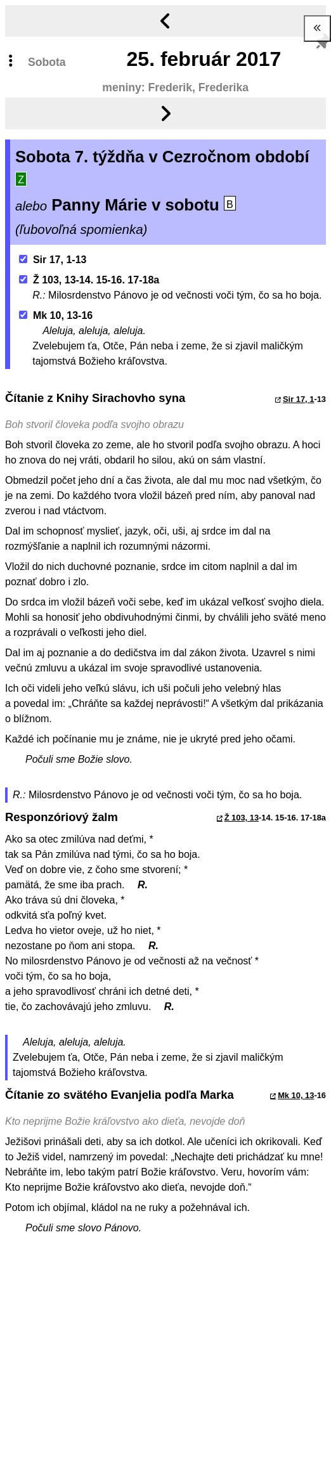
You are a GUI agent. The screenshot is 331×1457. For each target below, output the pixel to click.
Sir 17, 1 (298, 399)
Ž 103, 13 (241, 817)
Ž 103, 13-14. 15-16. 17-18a (89, 280)
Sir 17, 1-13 (53, 259)
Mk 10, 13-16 (56, 315)
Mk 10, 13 (296, 1095)
